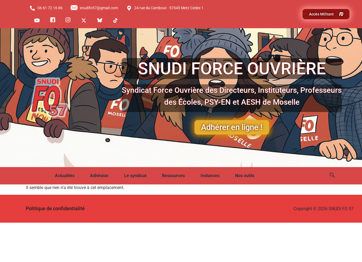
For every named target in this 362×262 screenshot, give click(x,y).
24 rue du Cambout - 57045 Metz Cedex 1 (165, 8)
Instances (210, 175)
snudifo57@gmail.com (94, 8)
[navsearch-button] (332, 175)
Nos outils (244, 175)
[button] (68, 176)
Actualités (64, 175)
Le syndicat (135, 175)
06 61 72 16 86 (46, 8)
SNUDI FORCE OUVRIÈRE (232, 68)
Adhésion (99, 175)
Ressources (173, 175)
